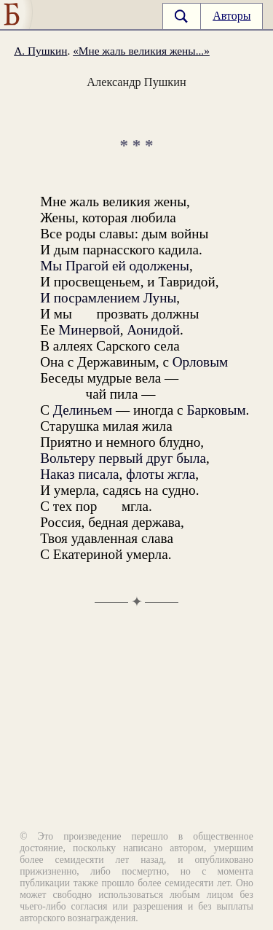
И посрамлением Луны (108, 297)
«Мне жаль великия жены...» (141, 50)
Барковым (215, 410)
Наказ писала (79, 474)
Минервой (89, 329)
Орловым (200, 362)
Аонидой (153, 329)
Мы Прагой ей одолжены (114, 265)
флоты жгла (160, 474)
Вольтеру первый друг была (123, 458)
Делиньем (82, 410)
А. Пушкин (40, 50)
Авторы (231, 15)
